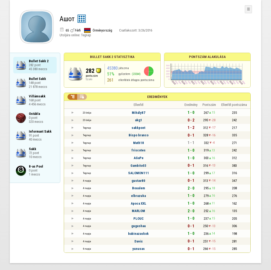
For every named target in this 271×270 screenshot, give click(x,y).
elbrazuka (138, 196)
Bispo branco (138, 135)
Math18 (138, 143)
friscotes (139, 150)
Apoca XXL (138, 203)
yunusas (138, 249)
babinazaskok (138, 234)
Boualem (138, 188)
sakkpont (138, 128)
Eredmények (157, 97)
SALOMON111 (138, 173)
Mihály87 (138, 113)
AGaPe (138, 158)
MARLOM (138, 211)
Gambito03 (138, 166)
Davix (138, 241)
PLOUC (138, 218)
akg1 (138, 120)
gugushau (138, 226)
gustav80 (138, 181)
